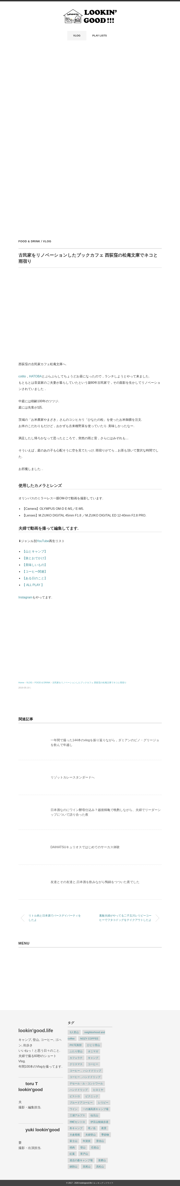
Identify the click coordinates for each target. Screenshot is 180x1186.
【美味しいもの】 (34, 565)
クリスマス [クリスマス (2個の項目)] (76, 1064)
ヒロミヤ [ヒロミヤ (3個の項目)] (98, 1089)
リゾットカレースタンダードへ (73, 777)
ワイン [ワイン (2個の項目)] (73, 1109)
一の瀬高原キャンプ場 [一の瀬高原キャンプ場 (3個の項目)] (95, 1109)
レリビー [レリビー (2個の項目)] (103, 1102)
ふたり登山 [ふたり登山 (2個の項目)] (76, 1051)
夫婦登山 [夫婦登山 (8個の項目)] (90, 1134)
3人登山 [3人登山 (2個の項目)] (74, 1032)
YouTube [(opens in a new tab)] (43, 541)
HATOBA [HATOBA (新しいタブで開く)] (35, 376)
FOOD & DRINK (29, 241)
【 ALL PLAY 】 (33, 585)
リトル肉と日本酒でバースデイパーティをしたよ (55, 917)
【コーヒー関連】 (34, 571)
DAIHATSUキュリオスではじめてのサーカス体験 (85, 847)
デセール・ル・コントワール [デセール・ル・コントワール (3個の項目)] (86, 1083)
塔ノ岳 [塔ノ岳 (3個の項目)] (92, 1128)
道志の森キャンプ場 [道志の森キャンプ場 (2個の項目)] (81, 1160)
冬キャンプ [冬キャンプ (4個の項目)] (76, 1128)
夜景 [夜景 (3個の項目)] (103, 1128)
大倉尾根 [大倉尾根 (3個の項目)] (75, 1134)
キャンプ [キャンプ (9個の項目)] (93, 1057)
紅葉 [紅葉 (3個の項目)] (72, 1153)
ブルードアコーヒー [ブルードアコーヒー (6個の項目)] (81, 1102)
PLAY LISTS (99, 35)
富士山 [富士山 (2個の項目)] (73, 1141)
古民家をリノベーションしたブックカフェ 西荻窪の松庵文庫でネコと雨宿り (89, 682)
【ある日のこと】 (34, 578)
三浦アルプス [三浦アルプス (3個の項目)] (77, 1115)
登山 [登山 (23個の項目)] (82, 1147)
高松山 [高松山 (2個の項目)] (100, 1166)
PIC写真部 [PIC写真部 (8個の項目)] (76, 1045)
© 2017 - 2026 (72, 1183)
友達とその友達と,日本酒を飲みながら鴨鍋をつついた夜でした (95, 882)
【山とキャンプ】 (34, 551)
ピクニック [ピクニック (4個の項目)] (91, 1096)
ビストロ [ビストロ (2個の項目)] (75, 1096)
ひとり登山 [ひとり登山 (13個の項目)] (93, 1045)
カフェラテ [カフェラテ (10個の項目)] (76, 1057)
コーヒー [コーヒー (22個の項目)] (93, 1064)
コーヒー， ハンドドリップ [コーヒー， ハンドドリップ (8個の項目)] (85, 1070)
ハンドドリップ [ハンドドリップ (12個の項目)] (79, 1089)
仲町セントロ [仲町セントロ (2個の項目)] (77, 1121)
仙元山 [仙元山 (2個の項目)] (94, 1115)
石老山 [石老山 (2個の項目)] (95, 1147)
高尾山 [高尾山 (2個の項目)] (86, 1166)
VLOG (76, 35)
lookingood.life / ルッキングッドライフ (96, 1183)
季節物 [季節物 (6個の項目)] (105, 1134)
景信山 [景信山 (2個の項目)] (100, 1141)
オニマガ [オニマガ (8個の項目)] (93, 1051)
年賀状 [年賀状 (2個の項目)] (86, 1141)
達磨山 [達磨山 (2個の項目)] (102, 1160)
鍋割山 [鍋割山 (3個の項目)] (73, 1166)
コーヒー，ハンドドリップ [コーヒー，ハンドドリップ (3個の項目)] (85, 1076)
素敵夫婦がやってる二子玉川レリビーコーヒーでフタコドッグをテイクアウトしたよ (125, 917)
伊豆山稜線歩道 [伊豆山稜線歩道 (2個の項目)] (99, 1121)
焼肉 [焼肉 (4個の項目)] (72, 1147)
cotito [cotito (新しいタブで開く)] (22, 376)
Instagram (25, 597)
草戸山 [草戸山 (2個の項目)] (84, 1153)
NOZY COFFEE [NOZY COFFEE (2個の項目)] (89, 1038)
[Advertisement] (90, 642)
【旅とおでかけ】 (34, 558)
